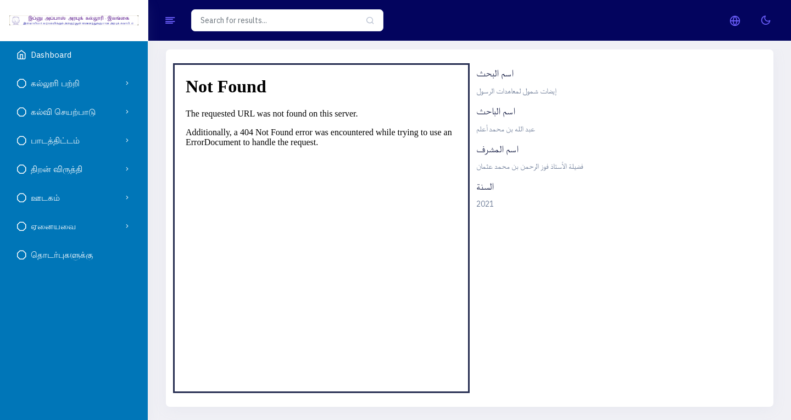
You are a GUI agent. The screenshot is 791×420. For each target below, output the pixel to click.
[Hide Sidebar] (170, 20)
